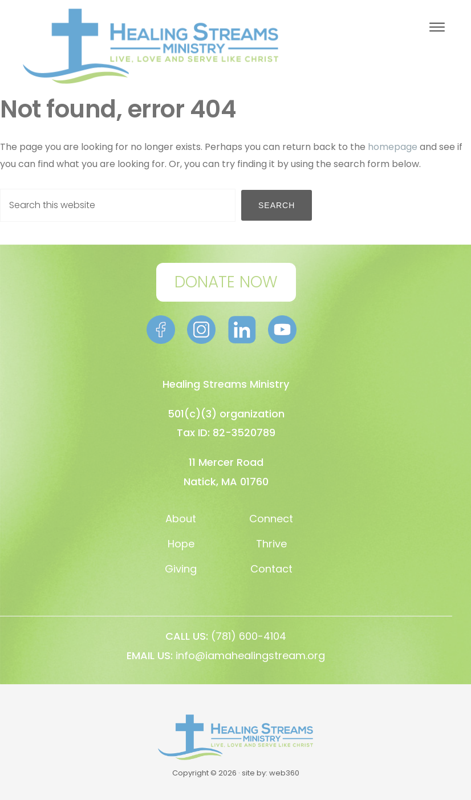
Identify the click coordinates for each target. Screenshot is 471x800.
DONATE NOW (226, 282)
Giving (181, 569)
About (180, 518)
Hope (181, 544)
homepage (392, 146)
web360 (284, 772)
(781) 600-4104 (248, 636)
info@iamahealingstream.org (250, 655)
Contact (271, 569)
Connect (271, 518)
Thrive (271, 544)
